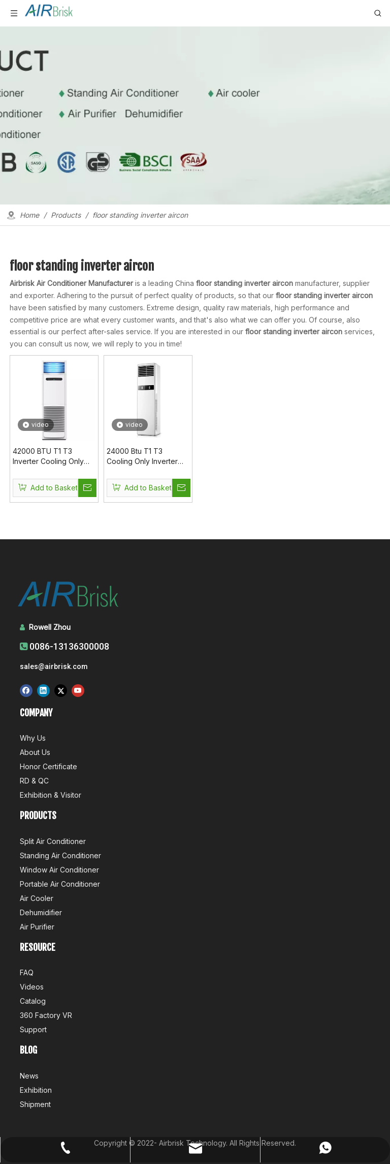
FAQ (27, 972)
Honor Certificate (48, 766)
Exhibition (36, 1090)
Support (33, 1029)
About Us (35, 752)
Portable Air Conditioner (60, 884)
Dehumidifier (41, 912)
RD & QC (34, 780)
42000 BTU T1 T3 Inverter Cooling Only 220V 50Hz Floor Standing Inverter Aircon (53, 457)
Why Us (33, 738)
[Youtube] (78, 690)
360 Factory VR (46, 1015)
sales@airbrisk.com (54, 666)
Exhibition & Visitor (50, 795)
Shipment (35, 1104)
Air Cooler (36, 898)
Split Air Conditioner (53, 841)
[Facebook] (26, 690)
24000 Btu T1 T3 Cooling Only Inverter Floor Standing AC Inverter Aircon (142, 457)
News (29, 1075)
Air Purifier (37, 926)
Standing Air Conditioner (60, 855)
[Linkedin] (43, 690)
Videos (32, 986)
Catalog (33, 1001)
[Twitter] (60, 690)
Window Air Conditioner (59, 869)
